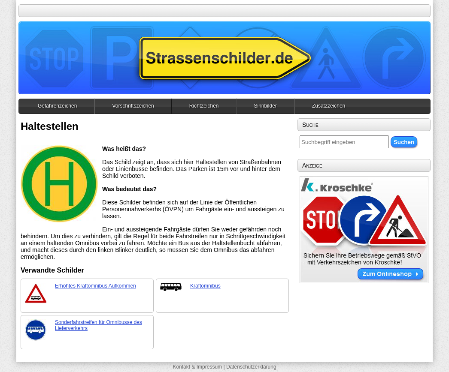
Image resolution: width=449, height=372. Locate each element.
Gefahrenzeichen (57, 106)
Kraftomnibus (205, 286)
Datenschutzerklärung (251, 367)
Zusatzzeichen (328, 106)
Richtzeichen (204, 106)
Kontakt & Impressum (197, 367)
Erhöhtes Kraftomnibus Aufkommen (95, 286)
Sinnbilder (265, 106)
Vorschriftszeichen (133, 106)
